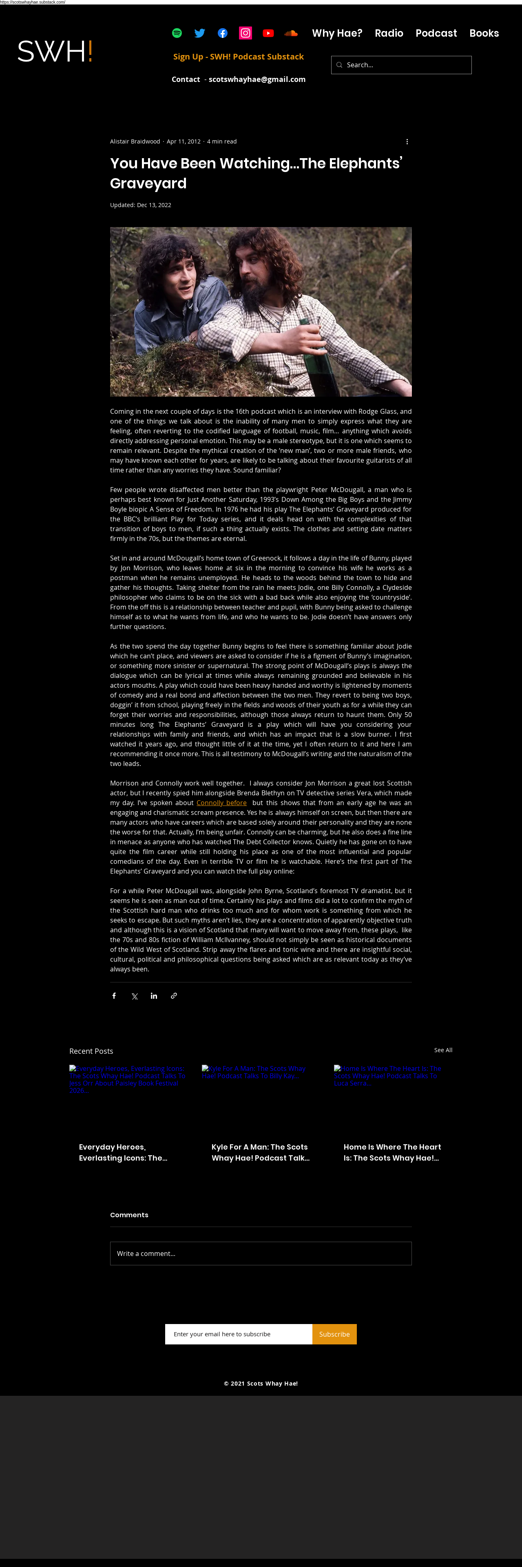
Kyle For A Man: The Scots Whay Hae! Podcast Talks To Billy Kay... (260, 1152)
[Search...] (400, 65)
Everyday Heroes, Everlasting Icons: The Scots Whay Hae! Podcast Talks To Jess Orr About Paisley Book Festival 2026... (128, 1152)
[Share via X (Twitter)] (134, 996)
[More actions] (407, 141)
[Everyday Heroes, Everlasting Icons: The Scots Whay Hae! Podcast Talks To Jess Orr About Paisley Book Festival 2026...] (128, 1098)
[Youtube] (268, 33)
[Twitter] (199, 33)
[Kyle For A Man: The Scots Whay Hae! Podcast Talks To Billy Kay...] (261, 1098)
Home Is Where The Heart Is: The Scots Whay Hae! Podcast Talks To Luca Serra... (392, 1152)
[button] (436, 33)
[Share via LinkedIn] (154, 996)
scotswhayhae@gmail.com (257, 79)
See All (443, 1050)
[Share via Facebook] (114, 996)
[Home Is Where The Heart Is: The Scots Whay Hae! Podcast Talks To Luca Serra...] (393, 1098)
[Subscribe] (334, 1334)
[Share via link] (174, 996)
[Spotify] (177, 33)
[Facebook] (222, 33)
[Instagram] (245, 33)
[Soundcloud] (291, 33)
